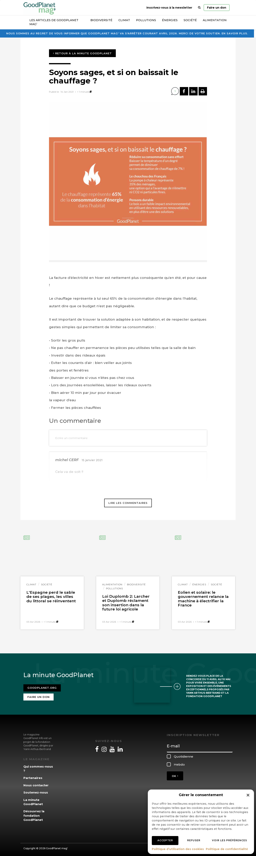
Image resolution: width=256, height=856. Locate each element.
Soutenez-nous (35, 791)
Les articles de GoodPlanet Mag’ (53, 22)
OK (175, 774)
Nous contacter (36, 783)
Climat (124, 20)
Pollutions (146, 20)
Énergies (170, 20)
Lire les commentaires (128, 502)
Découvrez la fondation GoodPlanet (33, 814)
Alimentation (215, 20)
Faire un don (216, 7)
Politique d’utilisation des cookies (178, 849)
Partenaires (32, 776)
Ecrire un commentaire (71, 438)
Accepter (165, 840)
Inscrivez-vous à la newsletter (169, 7)
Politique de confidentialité (227, 849)
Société (190, 20)
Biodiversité (101, 20)
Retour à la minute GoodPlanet (82, 53)
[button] (248, 795)
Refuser (193, 840)
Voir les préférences (229, 840)
